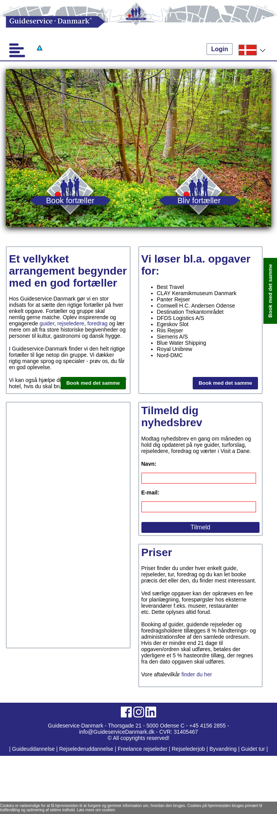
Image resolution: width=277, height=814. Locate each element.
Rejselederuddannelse (87, 749)
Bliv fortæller (199, 200)
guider (47, 323)
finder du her (196, 674)
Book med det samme (93, 383)
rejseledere (70, 323)
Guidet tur (253, 749)
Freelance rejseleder (142, 749)
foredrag (97, 323)
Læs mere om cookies (96, 810)
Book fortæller (70, 200)
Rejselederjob (188, 749)
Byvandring (223, 749)
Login (219, 49)
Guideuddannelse (34, 749)
